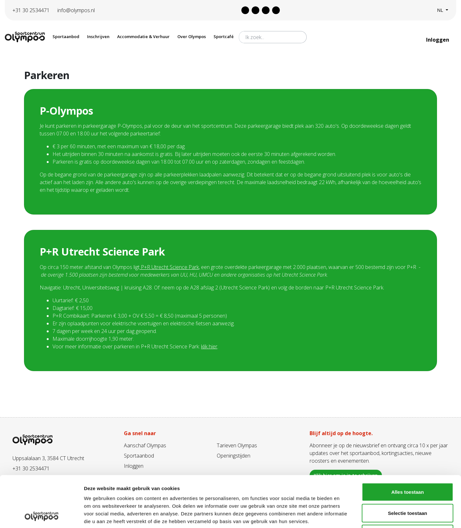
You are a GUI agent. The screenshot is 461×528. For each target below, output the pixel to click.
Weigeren (407, 486)
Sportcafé (224, 36)
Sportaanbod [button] (66, 36)
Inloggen (438, 39)
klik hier (209, 346)
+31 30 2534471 (31, 10)
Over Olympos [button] (191, 36)
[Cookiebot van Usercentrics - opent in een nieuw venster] (41, 515)
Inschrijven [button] (98, 36)
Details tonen (346, 515)
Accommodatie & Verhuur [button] (143, 36)
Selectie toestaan (407, 465)
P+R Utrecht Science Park (170, 267)
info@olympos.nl (76, 10)
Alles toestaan (407, 444)
